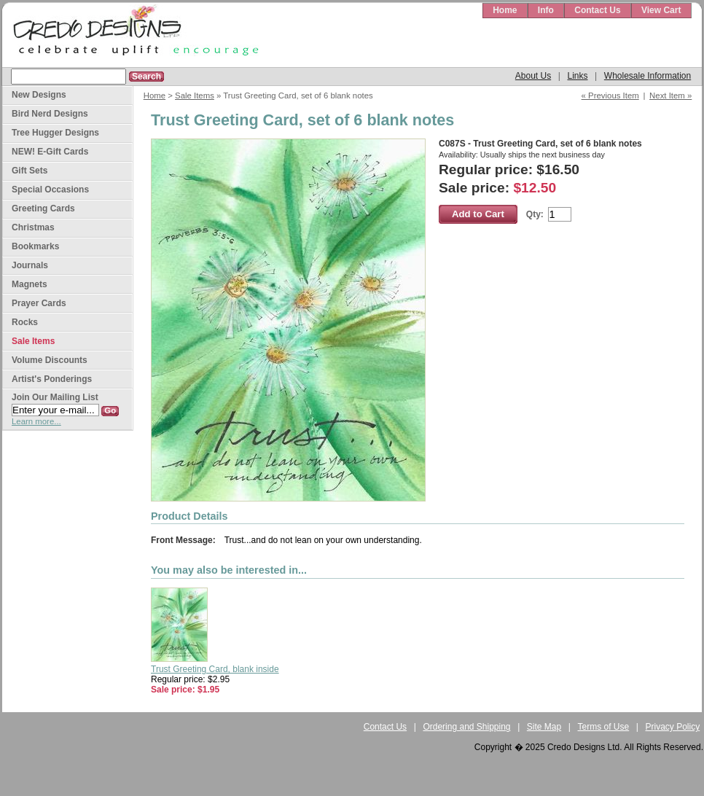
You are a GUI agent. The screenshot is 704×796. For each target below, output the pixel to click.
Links (577, 76)
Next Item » (670, 95)
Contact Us (597, 10)
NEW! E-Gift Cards (50, 152)
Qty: (535, 214)
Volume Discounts (49, 360)
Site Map (544, 727)
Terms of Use (604, 727)
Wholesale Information (647, 76)
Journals (30, 265)
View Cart (661, 10)
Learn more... (36, 421)
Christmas (33, 227)
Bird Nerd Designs (50, 114)
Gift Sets (29, 170)
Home (505, 10)
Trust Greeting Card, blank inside (215, 669)
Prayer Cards (39, 303)
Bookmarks (35, 246)
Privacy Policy (673, 727)
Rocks (25, 322)
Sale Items (194, 95)
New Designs (39, 95)
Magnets (29, 284)
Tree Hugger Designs (55, 133)
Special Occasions (50, 189)
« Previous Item (610, 95)
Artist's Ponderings (52, 379)
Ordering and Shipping (466, 727)
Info (546, 10)
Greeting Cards (43, 208)
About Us (533, 76)
